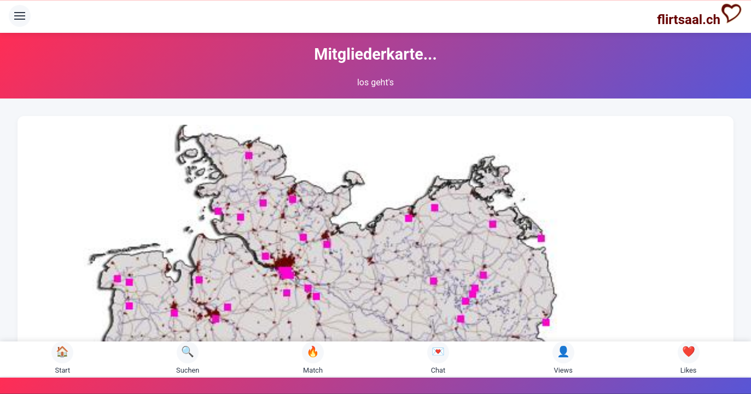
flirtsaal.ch (699, 14)
